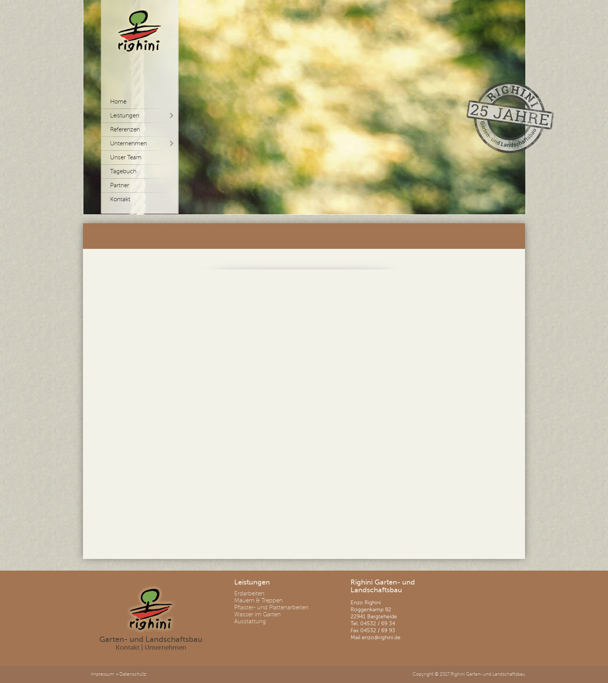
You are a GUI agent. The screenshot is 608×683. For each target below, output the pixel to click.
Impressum (102, 674)
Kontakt (120, 199)
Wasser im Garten (257, 614)
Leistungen (124, 115)
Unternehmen (128, 143)
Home (118, 101)
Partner (119, 185)
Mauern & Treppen (258, 600)
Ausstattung (250, 621)
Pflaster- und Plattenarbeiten (271, 607)
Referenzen (125, 129)
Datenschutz (132, 674)
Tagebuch (123, 171)
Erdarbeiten (249, 593)
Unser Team (126, 157)
